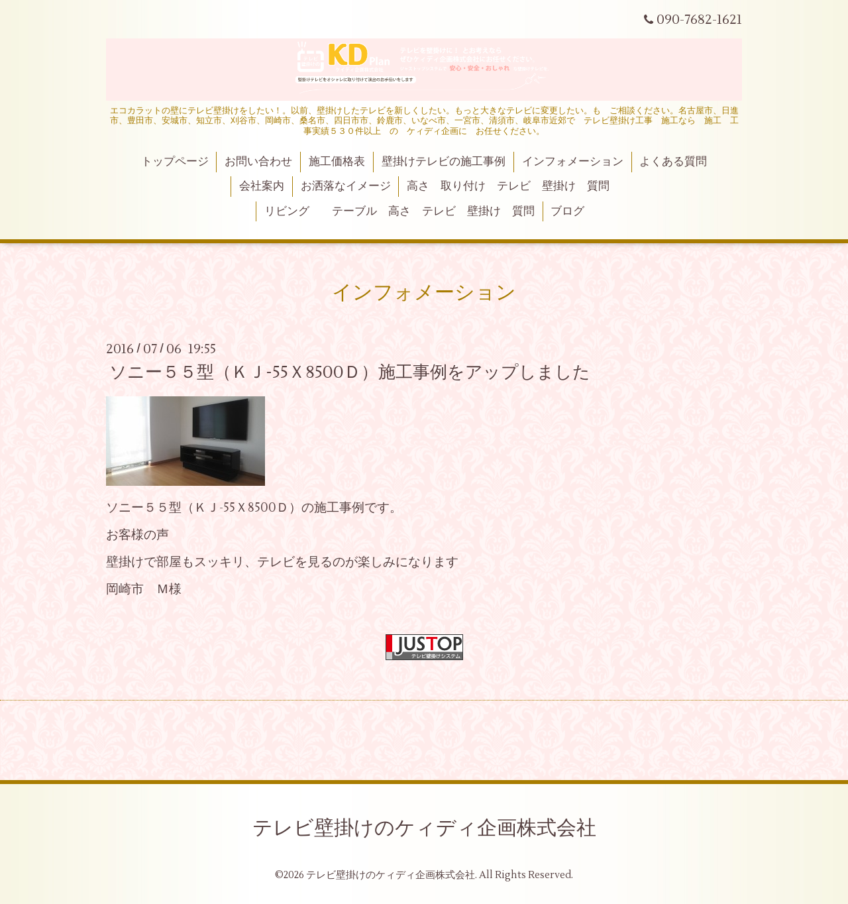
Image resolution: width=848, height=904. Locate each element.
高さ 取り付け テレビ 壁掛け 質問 (508, 186)
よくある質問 (673, 161)
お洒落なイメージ (346, 186)
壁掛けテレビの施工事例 (443, 161)
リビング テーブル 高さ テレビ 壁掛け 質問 (399, 211)
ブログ (567, 211)
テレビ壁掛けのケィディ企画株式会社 (424, 828)
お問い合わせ (258, 161)
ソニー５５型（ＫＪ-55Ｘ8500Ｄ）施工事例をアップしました (349, 372)
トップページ (175, 161)
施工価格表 (337, 161)
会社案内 (261, 186)
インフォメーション (572, 161)
